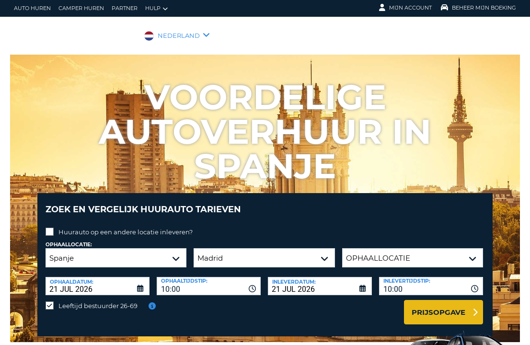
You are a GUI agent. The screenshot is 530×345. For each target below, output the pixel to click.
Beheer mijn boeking (478, 7)
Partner (125, 8)
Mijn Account (405, 7)
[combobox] (209, 279)
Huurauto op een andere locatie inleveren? (125, 225)
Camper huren (81, 8)
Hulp (156, 8)
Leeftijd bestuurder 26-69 (98, 298)
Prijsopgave (438, 305)
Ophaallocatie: (69, 237)
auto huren (32, 8)
